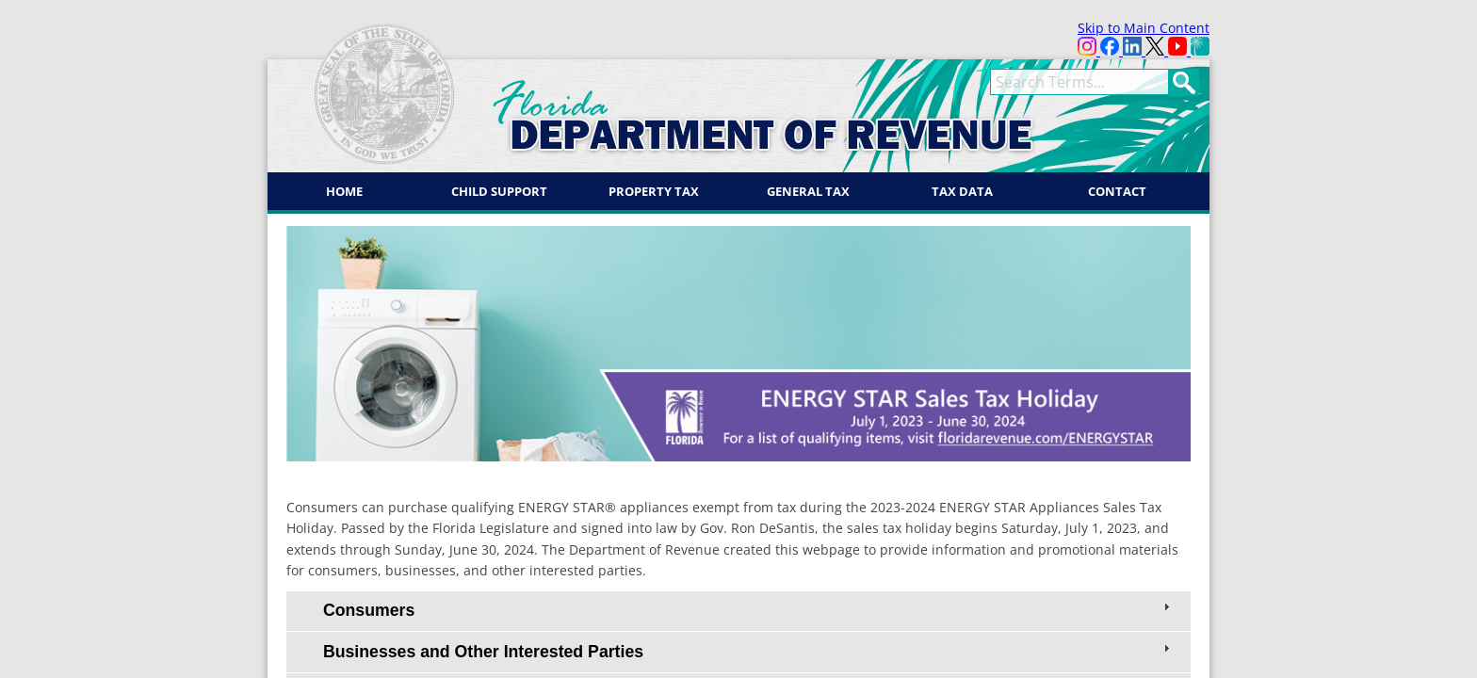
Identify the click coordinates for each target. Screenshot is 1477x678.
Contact (1117, 191)
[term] (1079, 82)
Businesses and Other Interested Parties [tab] (748, 650)
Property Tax (654, 191)
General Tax (808, 191)
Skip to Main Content (1143, 28)
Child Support (499, 191)
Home (344, 191)
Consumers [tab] (748, 609)
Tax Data (962, 191)
